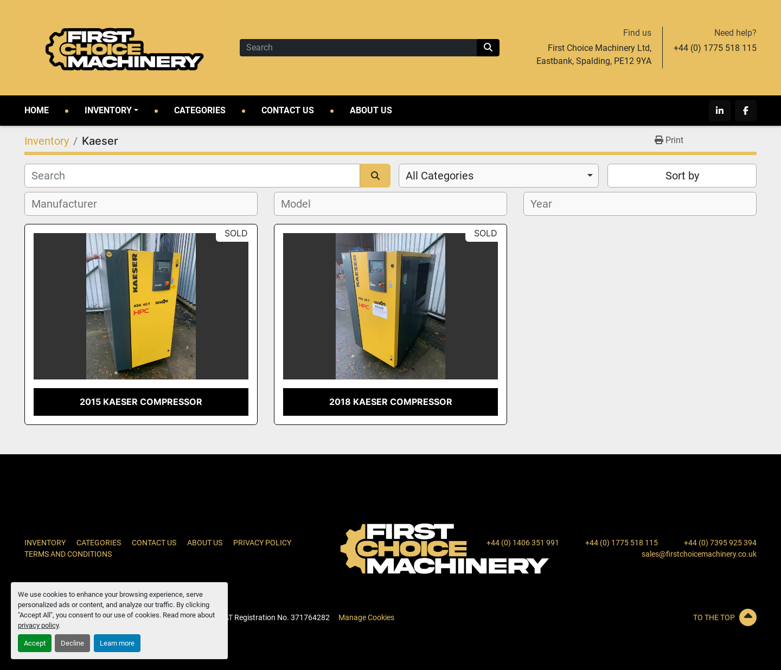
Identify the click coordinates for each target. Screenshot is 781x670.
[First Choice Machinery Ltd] (444, 548)
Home (36, 110)
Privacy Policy (262, 542)
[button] (111, 110)
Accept (35, 643)
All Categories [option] (439, 175)
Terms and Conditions (68, 554)
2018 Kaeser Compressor (390, 401)
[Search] (358, 47)
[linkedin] (720, 110)
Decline (72, 643)
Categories (200, 110)
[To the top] (640, 617)
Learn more (117, 643)
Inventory (108, 110)
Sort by (682, 175)
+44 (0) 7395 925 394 (720, 542)
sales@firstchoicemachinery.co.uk (699, 554)
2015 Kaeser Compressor (141, 401)
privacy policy (38, 625)
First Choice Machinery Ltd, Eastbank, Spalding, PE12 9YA (593, 54)
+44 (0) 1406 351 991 (522, 542)
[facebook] (746, 110)
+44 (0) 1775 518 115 (715, 48)
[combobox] (499, 176)
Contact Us (287, 110)
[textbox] (70, 204)
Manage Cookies (366, 617)
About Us (371, 110)
